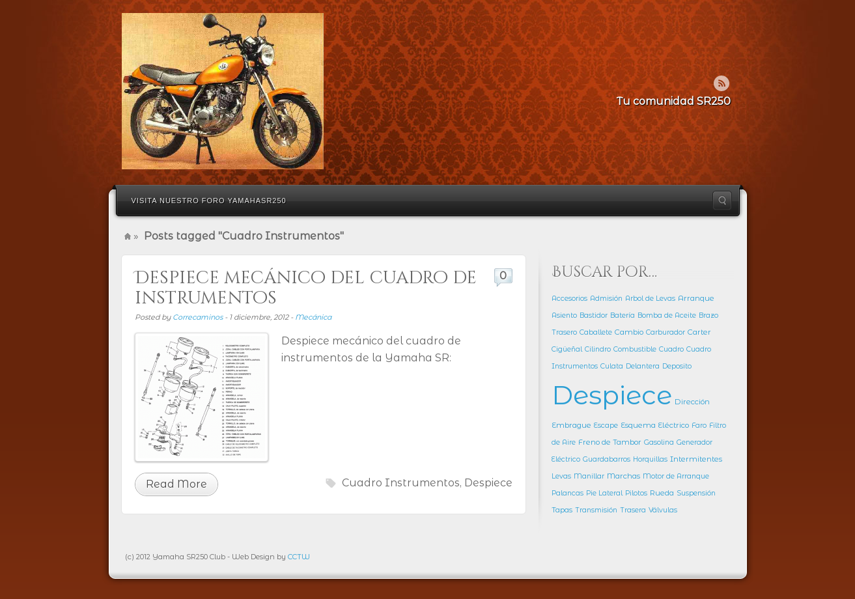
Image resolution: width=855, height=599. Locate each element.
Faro (699, 425)
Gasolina (659, 442)
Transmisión (596, 510)
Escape (606, 425)
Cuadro (671, 349)
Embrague (571, 425)
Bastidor (594, 315)
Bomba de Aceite (667, 315)
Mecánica (313, 317)
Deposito (677, 366)
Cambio (629, 332)
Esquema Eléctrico (655, 425)
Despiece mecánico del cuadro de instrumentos (306, 288)
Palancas (567, 493)
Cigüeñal (567, 349)
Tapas (562, 509)
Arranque (696, 298)
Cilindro (598, 349)
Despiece (488, 483)
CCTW (299, 556)
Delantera (643, 366)
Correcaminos (198, 317)
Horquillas (650, 459)
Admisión (606, 298)
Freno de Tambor (609, 442)
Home (127, 236)
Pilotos (636, 493)
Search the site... (722, 200)
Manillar (589, 476)
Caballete (596, 332)
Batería (622, 315)
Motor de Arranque (676, 476)
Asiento (564, 315)
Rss (721, 83)
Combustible (634, 349)
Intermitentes (696, 459)
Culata (611, 366)
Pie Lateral (604, 493)
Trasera (633, 510)
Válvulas (663, 510)
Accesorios (569, 298)
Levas (561, 476)
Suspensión (696, 493)
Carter (699, 332)
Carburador (665, 332)
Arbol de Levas (650, 298)
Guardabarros (606, 459)
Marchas (623, 476)
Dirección (692, 401)
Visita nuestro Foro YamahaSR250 (209, 200)
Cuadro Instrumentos (401, 483)
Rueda (662, 492)
